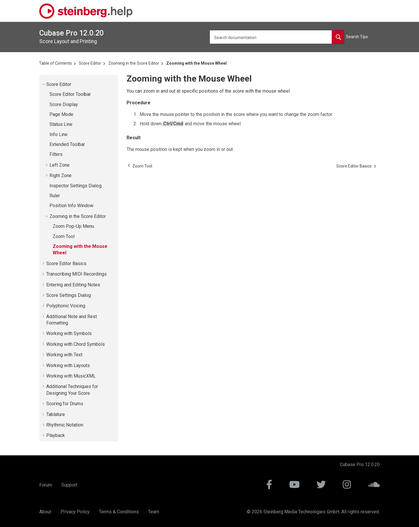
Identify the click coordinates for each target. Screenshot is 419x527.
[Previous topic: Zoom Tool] (142, 166)
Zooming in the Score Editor (133, 63)
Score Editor (90, 63)
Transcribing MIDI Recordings (76, 274)
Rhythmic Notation (64, 425)
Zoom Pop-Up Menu (73, 226)
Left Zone (59, 165)
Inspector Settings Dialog (75, 185)
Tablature (55, 414)
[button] (44, 84)
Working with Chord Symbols (75, 344)
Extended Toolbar (67, 144)
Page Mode (61, 114)
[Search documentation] (338, 37)
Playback (55, 435)
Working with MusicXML (71, 376)
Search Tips (357, 36)
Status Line (60, 124)
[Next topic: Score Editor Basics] (354, 166)
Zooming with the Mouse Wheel (196, 63)
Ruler (54, 195)
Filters (56, 154)
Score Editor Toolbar (70, 94)
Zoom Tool (63, 236)
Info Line (58, 134)
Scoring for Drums (64, 403)
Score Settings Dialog (68, 295)
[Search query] (277, 37)
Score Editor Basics (66, 263)
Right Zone (60, 175)
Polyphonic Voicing (65, 306)
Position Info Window (71, 205)
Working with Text (64, 354)
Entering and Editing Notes (73, 285)
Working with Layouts (68, 365)
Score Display (63, 104)
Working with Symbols (69, 333)
